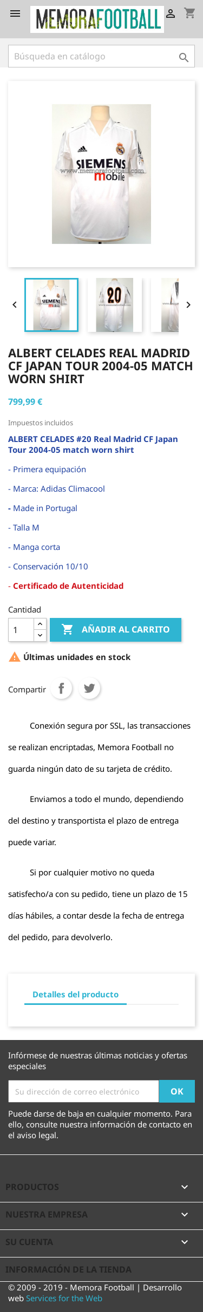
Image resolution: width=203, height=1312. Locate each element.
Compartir (61, 688)
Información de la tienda (68, 1269)
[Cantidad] (21, 630)
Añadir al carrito (115, 630)
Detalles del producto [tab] (75, 994)
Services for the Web (64, 1298)
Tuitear (89, 688)
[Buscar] (101, 56)
